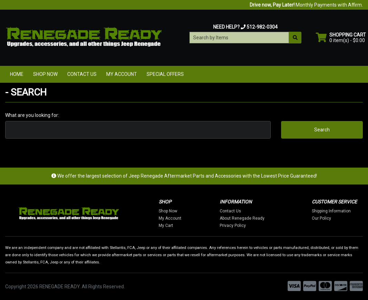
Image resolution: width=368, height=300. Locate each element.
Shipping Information (331, 211)
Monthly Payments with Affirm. (306, 5)
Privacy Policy (233, 225)
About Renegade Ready (242, 218)
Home (16, 74)
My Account (121, 74)
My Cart (166, 225)
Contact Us (82, 74)
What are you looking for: (32, 115)
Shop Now (45, 74)
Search (322, 129)
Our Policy (321, 218)
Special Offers (165, 74)
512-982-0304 (262, 27)
